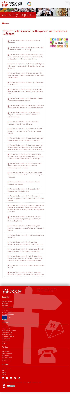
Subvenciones (5, 309)
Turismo (4, 342)
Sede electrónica (6, 351)
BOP (3, 370)
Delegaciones (5, 303)
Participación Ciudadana (8, 336)
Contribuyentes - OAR (7, 332)
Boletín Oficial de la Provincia (9, 330)
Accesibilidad (19, 382)
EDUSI (6, 317)
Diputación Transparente (8, 314)
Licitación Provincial (7, 357)
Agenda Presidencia (6, 368)
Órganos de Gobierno (7, 301)
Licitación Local (5, 355)
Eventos (4, 374)
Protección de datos (36, 382)
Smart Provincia (6, 340)
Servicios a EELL (6, 338)
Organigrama (5, 305)
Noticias (4, 372)
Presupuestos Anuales (7, 307)
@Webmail (4, 343)
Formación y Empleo (7, 334)
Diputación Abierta (6, 312)
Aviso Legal (27, 382)
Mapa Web (11, 382)
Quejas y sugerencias (7, 353)
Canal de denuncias (6, 361)
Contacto (4, 382)
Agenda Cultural (6, 328)
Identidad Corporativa (7, 310)
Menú (6, 23)
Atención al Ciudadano (7, 327)
